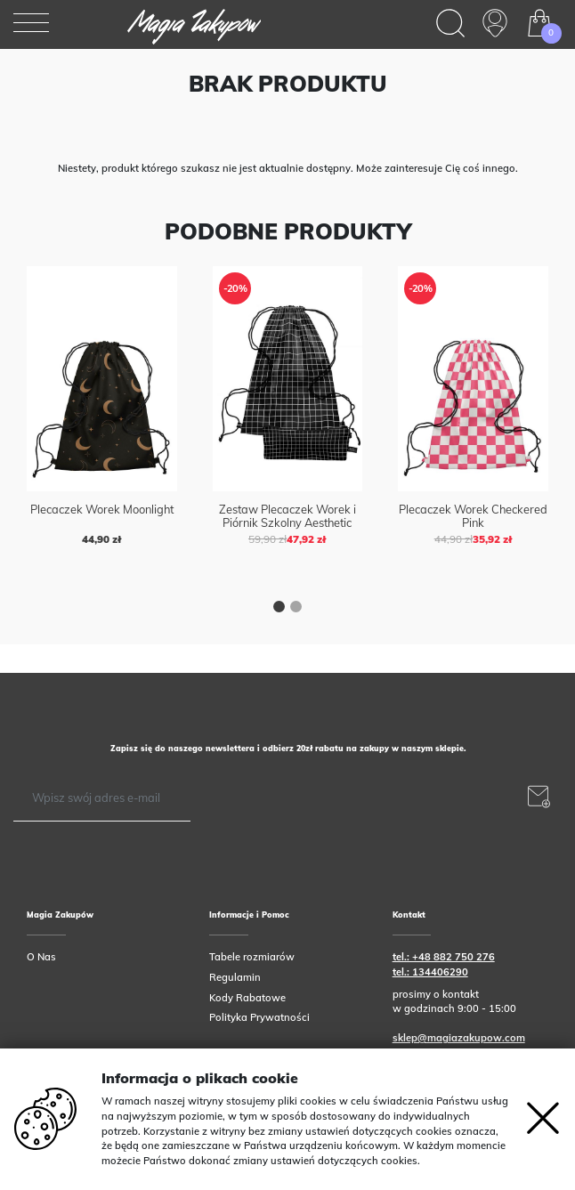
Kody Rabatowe (247, 998)
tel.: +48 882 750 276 (444, 957)
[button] (279, 609)
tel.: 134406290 (430, 972)
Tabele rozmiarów (252, 957)
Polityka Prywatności (259, 1017)
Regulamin (235, 977)
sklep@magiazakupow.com (459, 1038)
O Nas (41, 957)
